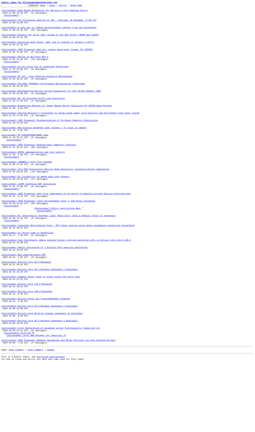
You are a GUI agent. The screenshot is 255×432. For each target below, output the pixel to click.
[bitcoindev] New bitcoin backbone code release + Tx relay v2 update (43, 152)
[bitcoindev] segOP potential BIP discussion (28, 219)
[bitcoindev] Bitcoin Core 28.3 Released (26, 313)
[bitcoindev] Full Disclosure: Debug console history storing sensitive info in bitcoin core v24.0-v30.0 (66, 287)
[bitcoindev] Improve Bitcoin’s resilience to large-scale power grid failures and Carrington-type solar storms (70, 134)
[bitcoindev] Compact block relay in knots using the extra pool (40, 331)
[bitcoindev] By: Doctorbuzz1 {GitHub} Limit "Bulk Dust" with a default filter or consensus (58, 258)
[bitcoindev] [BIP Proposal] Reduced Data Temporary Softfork (38, 173)
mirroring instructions (51, 425)
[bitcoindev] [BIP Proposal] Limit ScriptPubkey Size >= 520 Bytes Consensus (48, 240)
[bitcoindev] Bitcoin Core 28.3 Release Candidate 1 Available (39, 384)
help (47, 6)
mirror (68, 6)
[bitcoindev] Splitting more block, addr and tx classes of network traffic (47, 49)
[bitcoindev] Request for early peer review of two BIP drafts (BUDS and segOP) (50, 41)
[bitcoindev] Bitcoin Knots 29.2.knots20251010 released (35, 357)
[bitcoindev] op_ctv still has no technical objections (34, 79)
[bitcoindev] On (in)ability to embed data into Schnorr (35, 211)
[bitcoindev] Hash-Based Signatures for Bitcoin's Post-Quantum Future (44, 11)
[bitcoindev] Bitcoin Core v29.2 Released (26, 340)
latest (51, 418)
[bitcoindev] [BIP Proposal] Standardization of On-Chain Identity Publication (49, 143)
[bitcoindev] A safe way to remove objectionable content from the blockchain (48, 32)
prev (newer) (35, 418)
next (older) (16, 418)
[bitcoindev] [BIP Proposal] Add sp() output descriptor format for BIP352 (47, 58)
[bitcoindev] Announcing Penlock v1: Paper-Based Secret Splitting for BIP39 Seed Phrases (56, 126)
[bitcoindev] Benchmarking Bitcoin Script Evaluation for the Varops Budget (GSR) (51, 108)
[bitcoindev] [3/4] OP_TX (19, 398)
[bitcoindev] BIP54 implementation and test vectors (33, 181)
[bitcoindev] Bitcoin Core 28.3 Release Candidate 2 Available (39, 322)
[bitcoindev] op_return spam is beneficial (27, 278)
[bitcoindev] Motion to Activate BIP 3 (24, 67)
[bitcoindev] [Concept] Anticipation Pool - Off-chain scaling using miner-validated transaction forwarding (67, 269)
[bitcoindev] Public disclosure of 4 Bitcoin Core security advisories (44, 296)
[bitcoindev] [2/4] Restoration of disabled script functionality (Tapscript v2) (50, 392)
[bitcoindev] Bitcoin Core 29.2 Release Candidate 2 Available (39, 366)
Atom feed (81, 6)
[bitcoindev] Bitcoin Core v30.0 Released (26, 348)
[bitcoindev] (11, 17)
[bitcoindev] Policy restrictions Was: (57, 249)
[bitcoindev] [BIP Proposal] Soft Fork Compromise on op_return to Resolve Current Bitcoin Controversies (66, 231)
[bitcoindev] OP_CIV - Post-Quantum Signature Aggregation (36, 90)
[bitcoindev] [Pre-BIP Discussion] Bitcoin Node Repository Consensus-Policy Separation (55, 202)
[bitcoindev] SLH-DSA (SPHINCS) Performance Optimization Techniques (43, 99)
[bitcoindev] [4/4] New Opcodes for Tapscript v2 (36, 401)
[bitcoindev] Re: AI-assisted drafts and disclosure (33, 117)
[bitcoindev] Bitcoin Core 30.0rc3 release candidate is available (41, 375)
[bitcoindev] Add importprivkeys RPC (23, 304)
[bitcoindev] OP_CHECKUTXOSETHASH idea (24, 161)
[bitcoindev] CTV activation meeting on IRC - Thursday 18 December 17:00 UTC (48, 23)
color (57, 6)
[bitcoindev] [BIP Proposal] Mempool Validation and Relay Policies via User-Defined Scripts (58, 407)
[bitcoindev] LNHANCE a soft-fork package (26, 193)
